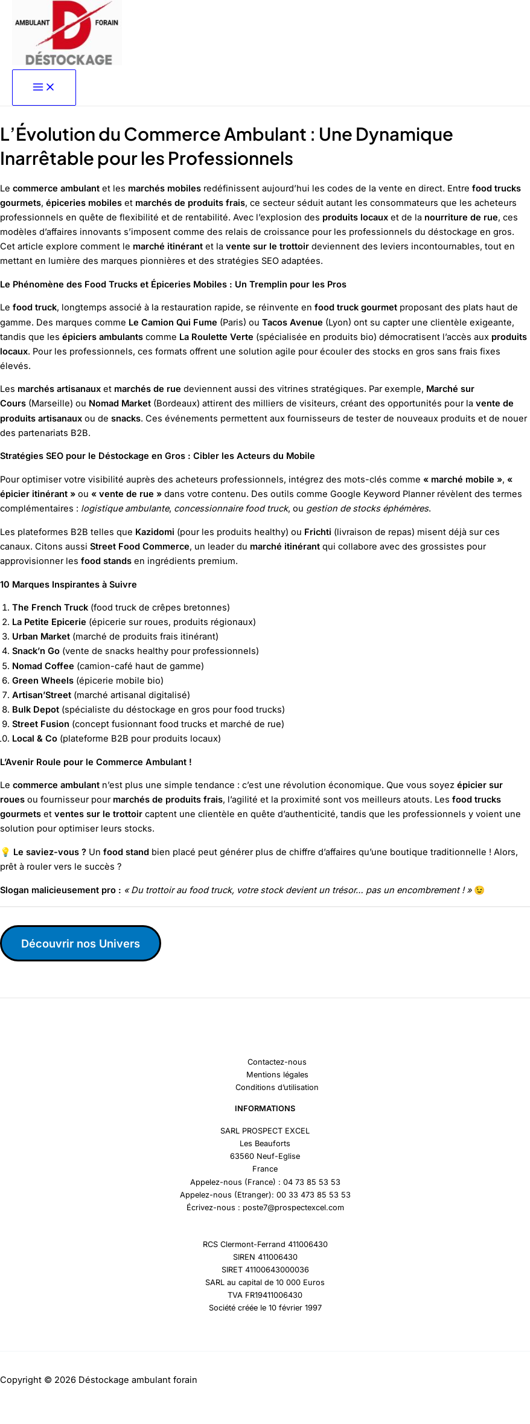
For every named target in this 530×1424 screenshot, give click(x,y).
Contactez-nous (277, 1061)
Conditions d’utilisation (277, 1087)
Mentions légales (277, 1074)
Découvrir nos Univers (80, 943)
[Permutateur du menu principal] (44, 87)
